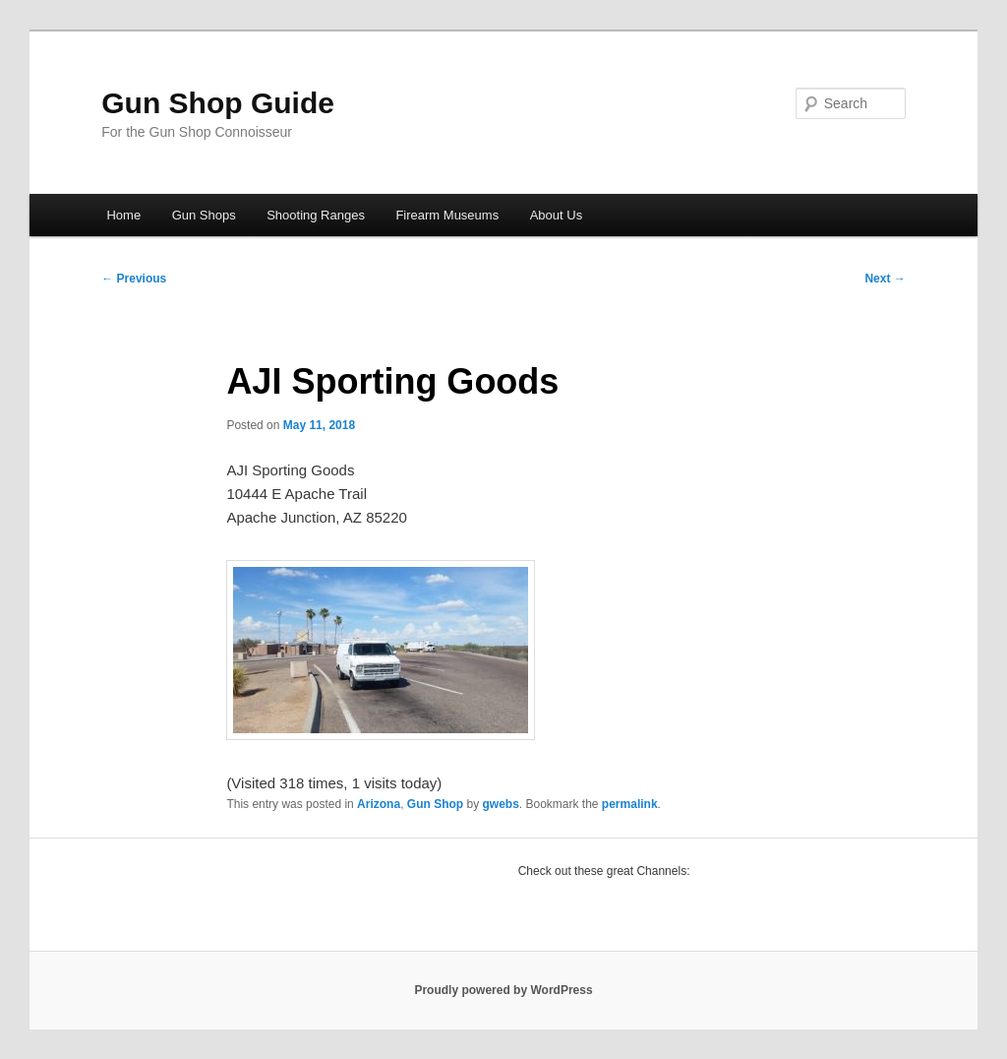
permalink (630, 804)
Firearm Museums (447, 215)
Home (123, 215)
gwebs (500, 804)
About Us (556, 215)
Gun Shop (435, 804)
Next (884, 278)
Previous (133, 278)
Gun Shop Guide (217, 103)
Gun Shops (204, 215)
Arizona (378, 804)
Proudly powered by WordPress (503, 990)
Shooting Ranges (316, 215)
